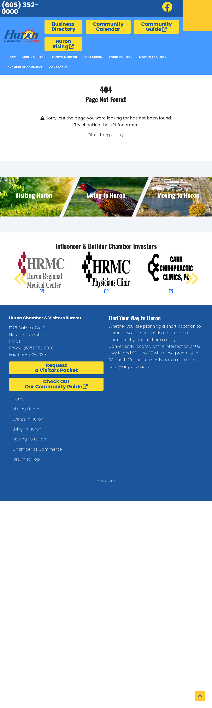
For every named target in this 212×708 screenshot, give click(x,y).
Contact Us (58, 67)
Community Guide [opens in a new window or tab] (156, 27)
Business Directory (63, 27)
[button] (200, 696)
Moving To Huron (29, 439)
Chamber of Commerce (24, 67)
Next (187, 273)
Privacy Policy (106, 481)
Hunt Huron (93, 57)
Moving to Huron (152, 57)
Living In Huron (26, 429)
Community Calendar (108, 27)
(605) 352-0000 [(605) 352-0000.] (38, 348)
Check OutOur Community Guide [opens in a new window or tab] (53, 384)
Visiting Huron (34, 57)
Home (11, 57)
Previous (16, 273)
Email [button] (14, 341)
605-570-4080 (32, 355)
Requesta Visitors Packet (56, 368)
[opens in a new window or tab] (169, 6)
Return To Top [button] (26, 459)
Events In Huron (64, 57)
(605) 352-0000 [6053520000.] (20, 8)
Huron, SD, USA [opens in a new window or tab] (197, 15)
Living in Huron (120, 57)
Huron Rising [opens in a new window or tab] (62, 44)
